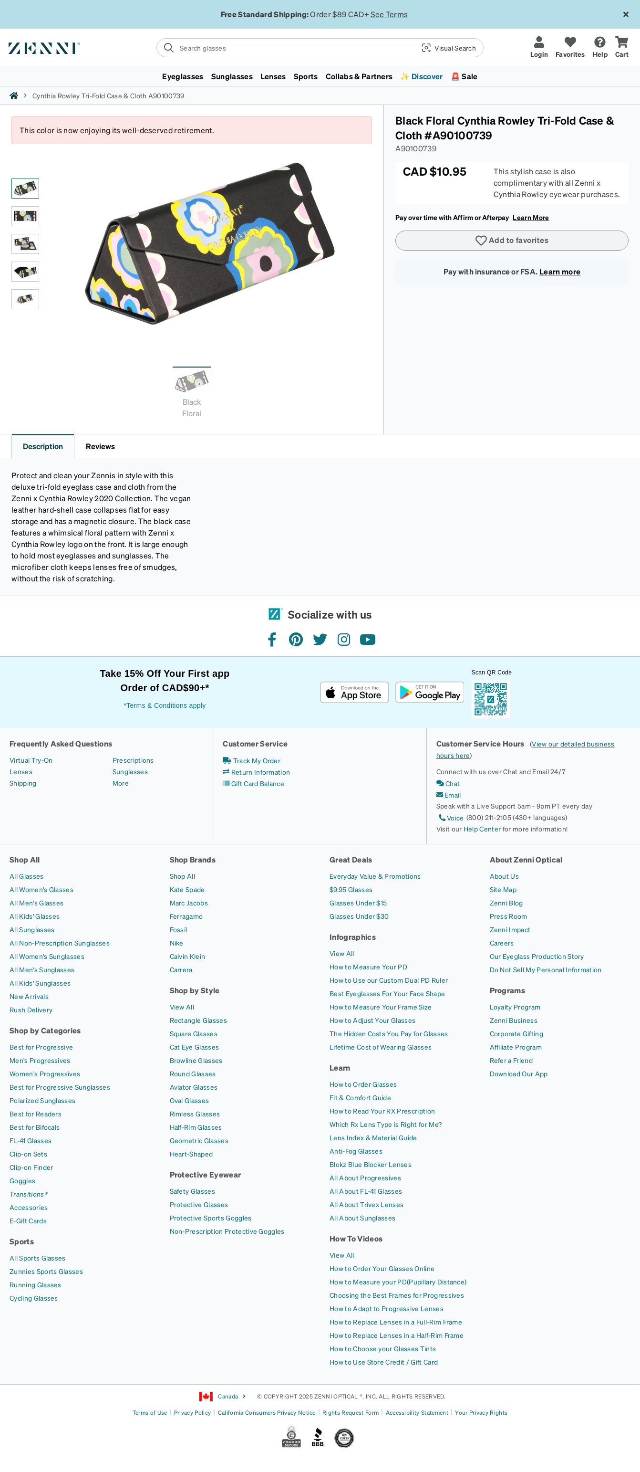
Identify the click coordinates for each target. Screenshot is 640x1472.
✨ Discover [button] (421, 76)
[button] (445, 48)
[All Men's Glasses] (36, 902)
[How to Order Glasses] (363, 1084)
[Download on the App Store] (354, 692)
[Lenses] (21, 771)
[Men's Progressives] (40, 1060)
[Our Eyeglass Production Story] (537, 956)
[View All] (182, 1006)
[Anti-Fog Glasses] (356, 1150)
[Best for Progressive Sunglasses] (60, 1087)
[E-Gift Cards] (28, 1220)
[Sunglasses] (130, 771)
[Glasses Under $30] (359, 916)
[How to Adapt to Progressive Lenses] (387, 1308)
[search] (320, 47)
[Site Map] (503, 889)
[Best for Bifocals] (35, 1127)
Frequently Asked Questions (61, 743)
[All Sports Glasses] (38, 1257)
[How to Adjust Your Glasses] (372, 1020)
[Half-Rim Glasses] (196, 1127)
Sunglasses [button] (232, 76)
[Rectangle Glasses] (198, 1020)
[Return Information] (256, 772)
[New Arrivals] (29, 996)
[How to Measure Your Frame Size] (381, 1006)
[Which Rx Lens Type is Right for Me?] (386, 1124)
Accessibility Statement (417, 1412)
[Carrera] (181, 969)
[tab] (192, 395)
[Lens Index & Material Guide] (373, 1137)
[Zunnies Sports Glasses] (46, 1271)
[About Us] (504, 876)
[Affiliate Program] (516, 1046)
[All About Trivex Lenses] (366, 1204)
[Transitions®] (29, 1193)
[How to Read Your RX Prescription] (382, 1110)
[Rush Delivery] (31, 1009)
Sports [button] (306, 76)
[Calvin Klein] (188, 956)
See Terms (389, 14)
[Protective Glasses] (199, 1204)
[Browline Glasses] (196, 1060)
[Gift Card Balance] (253, 783)
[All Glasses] (27, 876)
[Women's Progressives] (45, 1073)
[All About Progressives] (365, 1177)
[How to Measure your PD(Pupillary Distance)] (398, 1281)
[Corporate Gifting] (516, 1033)
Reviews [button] (100, 446)
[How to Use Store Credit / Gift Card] (384, 1361)
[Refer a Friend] (511, 1060)
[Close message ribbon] (625, 14)
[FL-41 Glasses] (31, 1140)
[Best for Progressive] (41, 1046)
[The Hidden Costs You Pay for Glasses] (389, 1033)
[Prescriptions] (133, 760)
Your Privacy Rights (481, 1412)
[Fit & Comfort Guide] (360, 1097)
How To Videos (356, 1238)
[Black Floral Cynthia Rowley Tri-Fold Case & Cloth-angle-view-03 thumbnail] (25, 244)
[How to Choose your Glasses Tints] (383, 1348)
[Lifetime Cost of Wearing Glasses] (381, 1046)
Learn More (531, 217)
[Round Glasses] (193, 1073)
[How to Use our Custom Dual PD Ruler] (389, 980)
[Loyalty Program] (515, 1006)
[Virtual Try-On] (31, 760)
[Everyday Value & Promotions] (375, 876)
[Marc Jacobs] (189, 902)
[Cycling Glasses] (34, 1297)
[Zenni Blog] (506, 902)
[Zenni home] (14, 95)
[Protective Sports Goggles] (211, 1217)
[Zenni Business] (513, 1020)
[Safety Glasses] (192, 1191)
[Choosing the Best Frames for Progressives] (397, 1295)
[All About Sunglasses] (362, 1217)
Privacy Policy (192, 1412)
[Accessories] (29, 1207)
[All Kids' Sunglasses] (40, 982)
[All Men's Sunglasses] (42, 969)
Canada (222, 1396)
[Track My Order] (251, 760)
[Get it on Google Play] (429, 692)
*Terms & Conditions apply (165, 705)
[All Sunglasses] (32, 929)
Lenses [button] (273, 76)
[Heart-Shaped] (191, 1153)
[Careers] (502, 942)
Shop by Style (195, 990)
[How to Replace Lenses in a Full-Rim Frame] (396, 1321)
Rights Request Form (350, 1412)
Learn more (559, 271)
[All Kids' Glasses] (35, 916)
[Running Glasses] (36, 1284)
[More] (121, 782)
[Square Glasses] (193, 1033)
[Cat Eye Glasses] (194, 1046)
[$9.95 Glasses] (351, 889)
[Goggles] (22, 1180)
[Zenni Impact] (510, 929)
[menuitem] (319, 76)
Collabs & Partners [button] (359, 76)
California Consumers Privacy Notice (267, 1412)
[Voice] (450, 817)
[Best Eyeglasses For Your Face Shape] (387, 993)
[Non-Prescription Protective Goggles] (227, 1231)
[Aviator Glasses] (194, 1087)
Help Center (482, 828)
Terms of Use (150, 1412)
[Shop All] (183, 876)
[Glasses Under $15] (358, 902)
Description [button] (43, 446)
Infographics (353, 937)
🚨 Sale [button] (464, 76)
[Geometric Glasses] (199, 1140)
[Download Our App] (519, 1073)
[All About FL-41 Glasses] (366, 1191)
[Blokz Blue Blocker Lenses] (371, 1164)
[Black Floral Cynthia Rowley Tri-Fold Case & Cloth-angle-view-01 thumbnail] (25, 189)
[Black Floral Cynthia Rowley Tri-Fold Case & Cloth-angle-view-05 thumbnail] (25, 299)
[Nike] (177, 942)
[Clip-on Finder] (31, 1167)
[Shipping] (23, 782)
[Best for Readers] (36, 1113)
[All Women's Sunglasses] (47, 956)
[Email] (448, 794)
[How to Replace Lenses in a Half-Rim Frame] (397, 1335)
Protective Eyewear (205, 1174)
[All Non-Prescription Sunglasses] (60, 942)
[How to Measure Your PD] (368, 966)
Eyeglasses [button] (182, 76)
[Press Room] (508, 916)
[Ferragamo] (186, 916)
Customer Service (255, 743)
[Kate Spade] (187, 889)
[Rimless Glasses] (195, 1113)
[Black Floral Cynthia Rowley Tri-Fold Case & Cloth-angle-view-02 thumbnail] (25, 216)
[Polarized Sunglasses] (42, 1100)
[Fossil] (178, 929)
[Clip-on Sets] (28, 1153)
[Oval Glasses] (189, 1100)
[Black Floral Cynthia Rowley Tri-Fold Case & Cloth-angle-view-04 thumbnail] (25, 272)
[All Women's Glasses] (41, 889)
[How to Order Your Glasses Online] (382, 1268)
